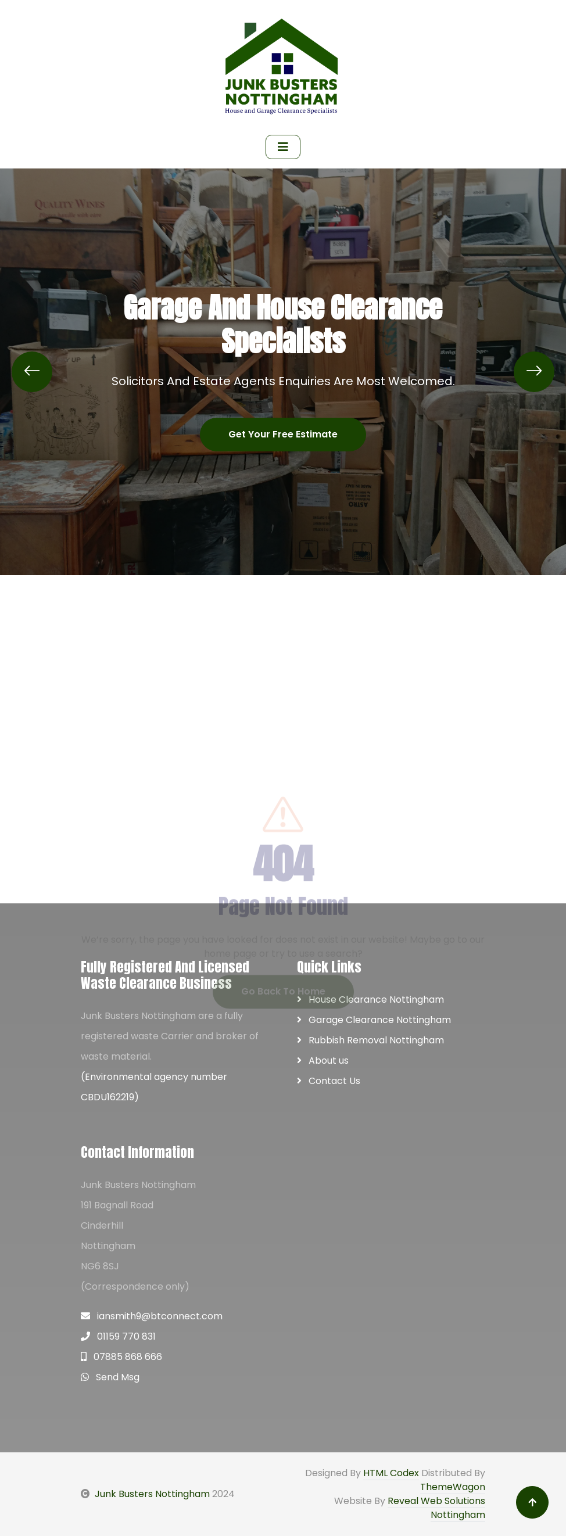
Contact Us (328, 1081)
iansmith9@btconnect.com (152, 1316)
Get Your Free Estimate (283, 434)
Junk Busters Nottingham (145, 1494)
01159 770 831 (118, 1336)
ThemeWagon (452, 1487)
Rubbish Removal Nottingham (370, 1040)
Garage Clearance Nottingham (374, 1020)
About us (323, 1060)
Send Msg (110, 1377)
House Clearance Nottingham (370, 999)
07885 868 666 (121, 1356)
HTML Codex (391, 1473)
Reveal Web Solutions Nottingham (436, 1507)
